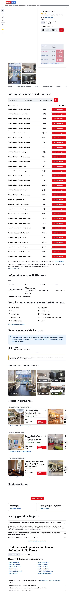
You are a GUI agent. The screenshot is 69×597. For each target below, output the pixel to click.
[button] (2, 2)
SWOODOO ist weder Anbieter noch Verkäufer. (38, 585)
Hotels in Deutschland (15, 566)
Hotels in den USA (14, 562)
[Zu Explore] (3, 20)
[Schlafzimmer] (29, 68)
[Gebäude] (58, 389)
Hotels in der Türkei (43, 562)
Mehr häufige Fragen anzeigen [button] (37, 541)
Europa (13, 5)
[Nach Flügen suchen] (3, 7)
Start (9, 5)
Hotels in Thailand (43, 566)
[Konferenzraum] (44, 389)
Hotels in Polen (13, 573)
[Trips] (3, 24)
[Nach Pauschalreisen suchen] (3, 17)
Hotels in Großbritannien (44, 573)
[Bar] (14, 73)
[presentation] (50, 94)
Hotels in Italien (13, 569)
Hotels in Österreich (14, 564)
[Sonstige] (29, 79)
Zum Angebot (40, 421)
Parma (32, 5)
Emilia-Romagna (25, 5)
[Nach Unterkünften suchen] (3, 10)
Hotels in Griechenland (15, 571)
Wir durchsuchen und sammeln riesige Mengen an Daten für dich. (38, 588)
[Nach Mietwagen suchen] (3, 13)
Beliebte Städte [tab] (26, 554)
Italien (18, 5)
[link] (20, 425)
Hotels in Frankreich (43, 569)
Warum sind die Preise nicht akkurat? (38, 591)
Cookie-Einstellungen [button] (14, 268)
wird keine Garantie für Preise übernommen (50, 580)
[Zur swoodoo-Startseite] (11, 2)
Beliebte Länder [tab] (14, 554)
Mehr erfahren (59, 261)
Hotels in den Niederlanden (45, 571)
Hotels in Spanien (42, 564)
